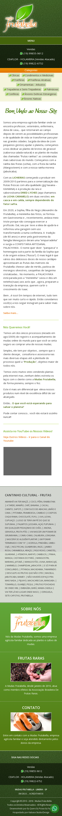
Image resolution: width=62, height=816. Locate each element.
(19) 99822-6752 (33, 63)
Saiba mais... (10, 313)
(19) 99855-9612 (33, 53)
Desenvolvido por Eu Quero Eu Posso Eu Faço (31, 808)
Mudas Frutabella (20, 20)
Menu (31, 40)
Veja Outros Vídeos (14, 437)
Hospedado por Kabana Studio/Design (31, 812)
